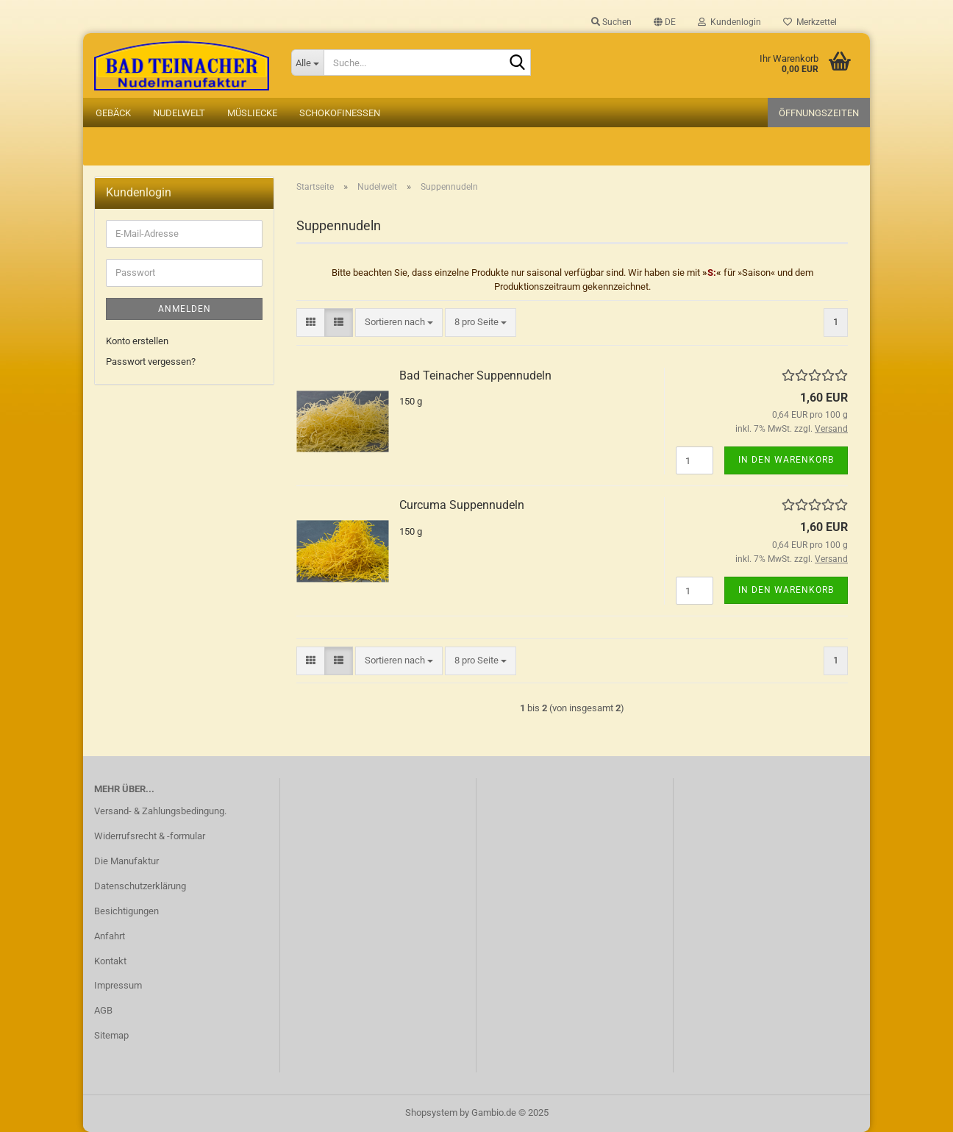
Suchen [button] (611, 22)
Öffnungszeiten (819, 112)
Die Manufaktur (126, 860)
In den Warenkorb (786, 460)
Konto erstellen (137, 340)
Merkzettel (810, 22)
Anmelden (184, 309)
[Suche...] (307, 62)
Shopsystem (431, 1112)
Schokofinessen (339, 112)
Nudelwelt (179, 112)
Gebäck (113, 112)
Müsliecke (252, 112)
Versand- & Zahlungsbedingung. (160, 810)
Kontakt (110, 961)
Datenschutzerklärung (140, 885)
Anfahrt (109, 935)
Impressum (118, 985)
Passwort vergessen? (151, 361)
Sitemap (111, 1035)
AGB (103, 1010)
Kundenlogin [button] (729, 22)
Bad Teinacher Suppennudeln (475, 375)
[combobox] (399, 322)
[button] (665, 22)
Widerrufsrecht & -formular (149, 835)
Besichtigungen (126, 910)
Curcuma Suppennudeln (461, 505)
